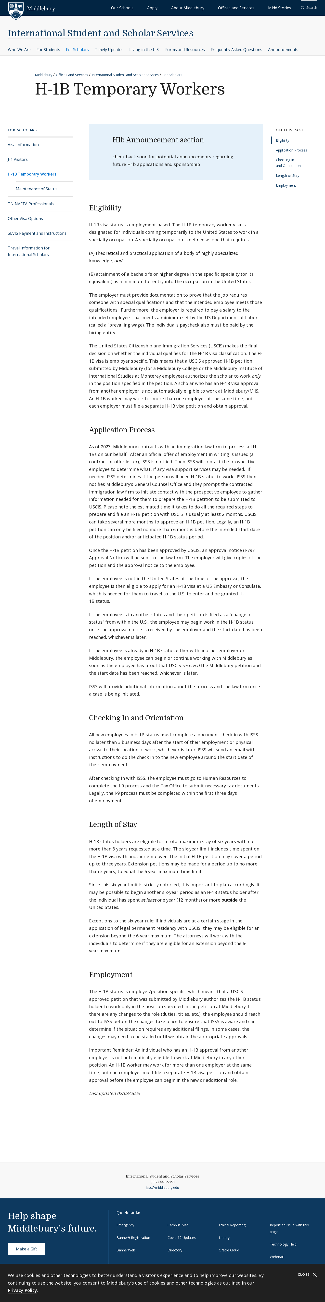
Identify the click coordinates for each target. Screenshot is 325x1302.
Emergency (125, 1225)
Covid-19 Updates (182, 1237)
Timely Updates (109, 49)
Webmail (277, 1256)
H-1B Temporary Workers (32, 174)
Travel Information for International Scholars (29, 251)
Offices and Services (253, 7)
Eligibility (282, 140)
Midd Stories (285, 7)
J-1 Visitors (18, 159)
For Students (48, 49)
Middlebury (43, 74)
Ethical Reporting (232, 1225)
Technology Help (283, 1244)
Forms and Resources (185, 49)
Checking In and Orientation (288, 162)
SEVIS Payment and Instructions (37, 233)
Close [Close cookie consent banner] (307, 1274)
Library (224, 1237)
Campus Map (178, 1225)
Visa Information (23, 144)
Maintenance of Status (36, 189)
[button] (309, 7)
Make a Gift (26, 1249)
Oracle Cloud (229, 1250)
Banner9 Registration (133, 1237)
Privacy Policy (22, 1290)
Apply (192, 7)
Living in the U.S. (144, 49)
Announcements (283, 49)
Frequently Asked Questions (236, 49)
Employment (286, 185)
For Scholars (77, 49)
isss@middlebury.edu (162, 1187)
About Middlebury (217, 7)
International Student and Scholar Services (101, 33)
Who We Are (19, 49)
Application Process (291, 150)
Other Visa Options (25, 218)
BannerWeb (126, 1250)
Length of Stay (287, 175)
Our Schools (172, 7)
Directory (175, 1250)
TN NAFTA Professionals (31, 203)
